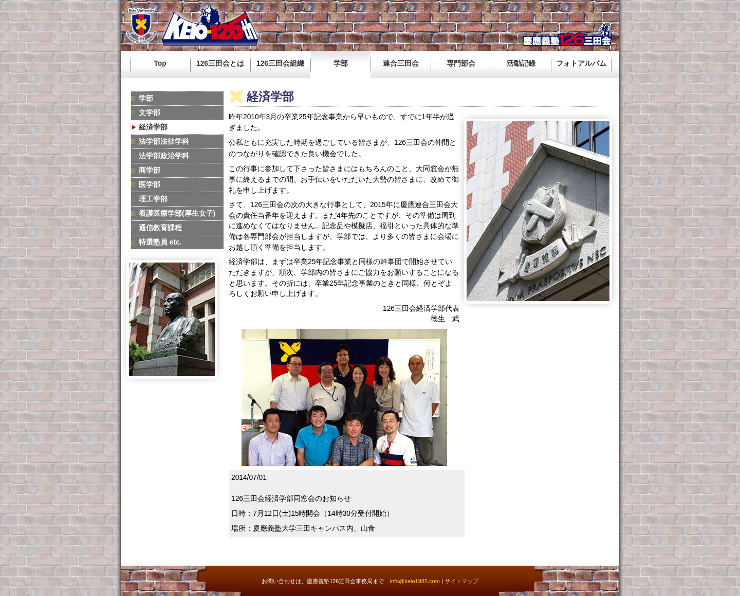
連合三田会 (401, 63)
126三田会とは (220, 63)
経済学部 (153, 127)
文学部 (149, 113)
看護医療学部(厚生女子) (177, 213)
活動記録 (521, 63)
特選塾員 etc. (160, 242)
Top (160, 63)
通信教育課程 (160, 228)
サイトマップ (461, 581)
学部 (341, 63)
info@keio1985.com (414, 581)
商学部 (149, 170)
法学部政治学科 (164, 156)
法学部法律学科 (164, 141)
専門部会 (461, 63)
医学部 (149, 185)
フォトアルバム (581, 63)
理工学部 (153, 199)
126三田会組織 (280, 63)
